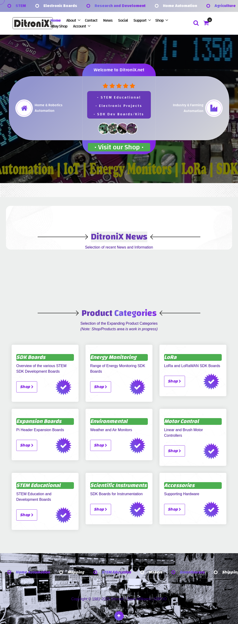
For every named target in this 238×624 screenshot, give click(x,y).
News (107, 20)
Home (55, 20)
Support (139, 20)
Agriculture (225, 6)
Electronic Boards (60, 6)
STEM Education (117, 572)
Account (79, 26)
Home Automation (180, 6)
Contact (91, 20)
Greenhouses (193, 572)
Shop (159, 20)
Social (123, 20)
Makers (157, 572)
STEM (21, 6)
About (71, 20)
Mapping (76, 572)
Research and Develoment (120, 6)
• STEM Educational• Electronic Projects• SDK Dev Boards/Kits (119, 106)
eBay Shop (58, 26)
